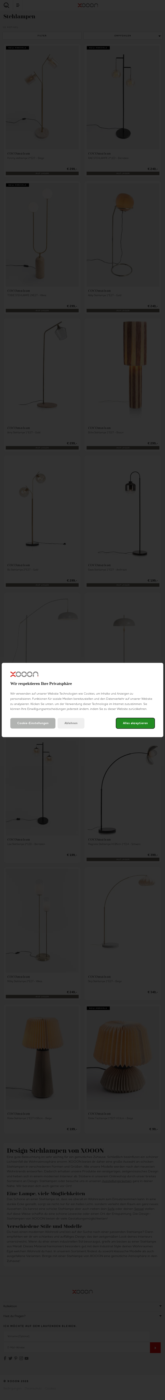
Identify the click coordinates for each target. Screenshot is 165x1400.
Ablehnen (71, 723)
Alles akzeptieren (135, 723)
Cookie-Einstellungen (33, 723)
